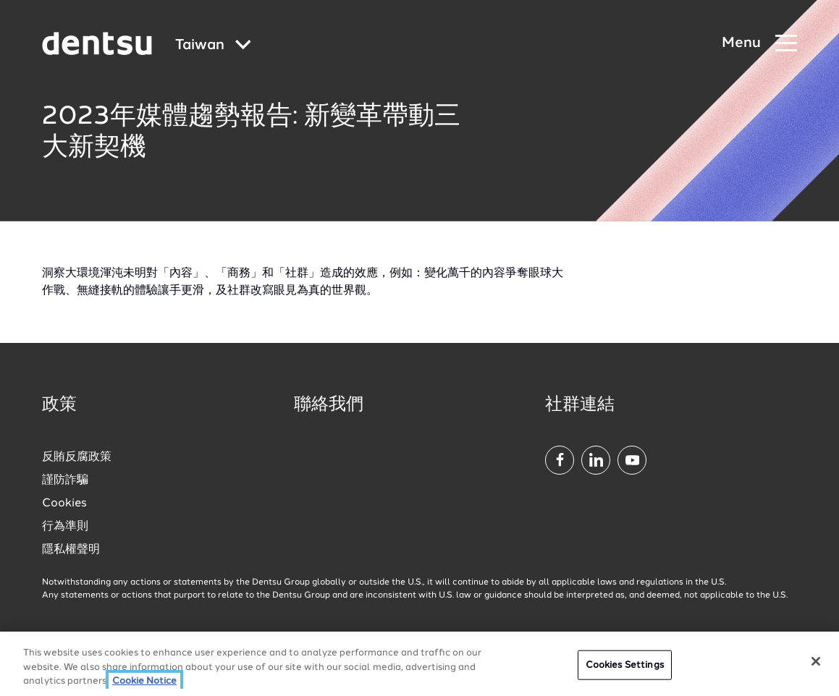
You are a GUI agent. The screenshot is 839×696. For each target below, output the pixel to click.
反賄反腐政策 (76, 457)
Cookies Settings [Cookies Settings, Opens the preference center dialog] (625, 664)
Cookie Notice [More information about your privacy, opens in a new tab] (144, 681)
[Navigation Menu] (759, 44)
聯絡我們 (328, 405)
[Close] (816, 661)
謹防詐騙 (65, 480)
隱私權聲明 (71, 550)
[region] (419, 664)
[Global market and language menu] (213, 46)
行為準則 (65, 526)
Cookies (64, 503)
